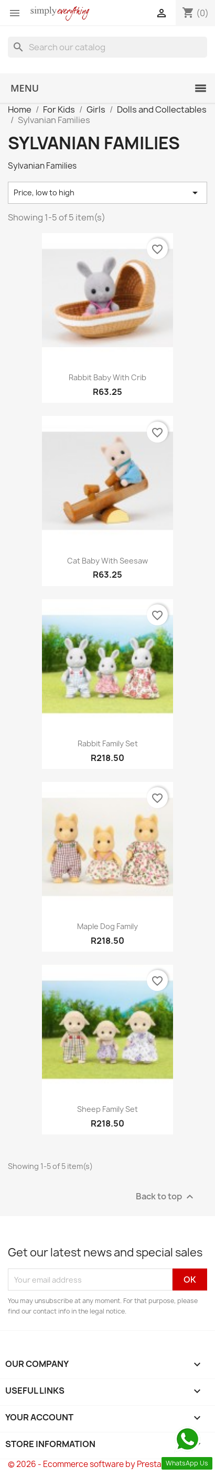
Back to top (166, 1197)
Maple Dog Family (107, 926)
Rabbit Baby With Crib (107, 377)
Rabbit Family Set (108, 743)
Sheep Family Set (107, 1109)
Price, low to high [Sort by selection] (107, 192)
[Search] (107, 47)
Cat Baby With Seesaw (107, 561)
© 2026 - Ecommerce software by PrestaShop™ (98, 1464)
